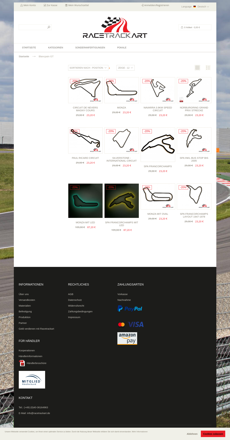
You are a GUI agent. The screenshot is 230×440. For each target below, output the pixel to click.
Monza (121, 107)
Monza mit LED (85, 222)
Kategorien (55, 47)
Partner (23, 323)
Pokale (121, 47)
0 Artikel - (192, 27)
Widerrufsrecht (76, 305)
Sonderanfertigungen (90, 47)
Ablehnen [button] (192, 434)
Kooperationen (27, 350)
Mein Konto (30, 5)
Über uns (24, 294)
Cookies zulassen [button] (213, 434)
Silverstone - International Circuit (122, 159)
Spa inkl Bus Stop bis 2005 (194, 159)
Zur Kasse (52, 5)
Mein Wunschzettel (78, 5)
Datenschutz (75, 299)
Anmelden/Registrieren (156, 5)
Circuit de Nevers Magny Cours (85, 109)
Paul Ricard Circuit (85, 157)
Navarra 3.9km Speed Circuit (158, 109)
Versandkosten (27, 299)
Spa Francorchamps (158, 166)
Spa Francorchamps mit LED (121, 224)
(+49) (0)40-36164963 (36, 407)
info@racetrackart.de (38, 413)
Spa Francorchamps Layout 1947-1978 (194, 215)
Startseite (24, 56)
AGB (70, 294)
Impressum (74, 317)
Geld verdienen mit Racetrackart (36, 328)
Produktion (25, 317)
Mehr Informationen (140, 432)
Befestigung (25, 311)
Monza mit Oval (157, 213)
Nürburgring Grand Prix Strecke (194, 109)
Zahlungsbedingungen (80, 311)
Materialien (25, 305)
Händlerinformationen (30, 356)
